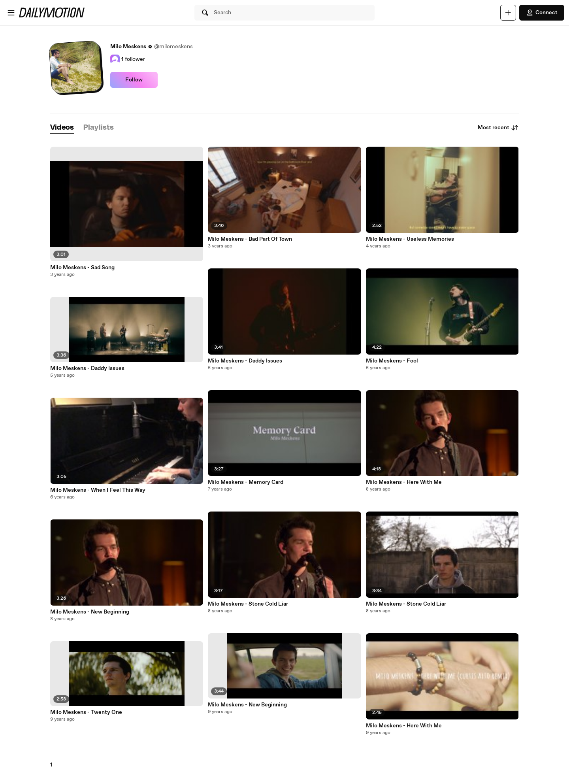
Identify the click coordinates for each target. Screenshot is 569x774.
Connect (542, 13)
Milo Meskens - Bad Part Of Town (250, 239)
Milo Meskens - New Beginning (89, 612)
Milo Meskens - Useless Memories (410, 239)
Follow (134, 79)
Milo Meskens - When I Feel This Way (97, 490)
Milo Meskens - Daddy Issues (87, 368)
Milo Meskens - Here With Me (404, 482)
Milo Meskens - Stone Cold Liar (248, 604)
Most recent (498, 128)
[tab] (62, 128)
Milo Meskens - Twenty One (86, 712)
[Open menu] (11, 13)
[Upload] (508, 13)
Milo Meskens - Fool (392, 361)
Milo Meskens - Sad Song (82, 267)
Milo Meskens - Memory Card (245, 482)
